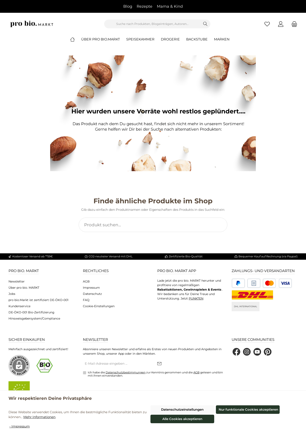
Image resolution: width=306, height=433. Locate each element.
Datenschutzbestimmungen (126, 372)
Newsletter (16, 281)
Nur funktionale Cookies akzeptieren (248, 409)
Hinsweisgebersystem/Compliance (34, 318)
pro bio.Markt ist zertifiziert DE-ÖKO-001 (38, 300)
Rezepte (144, 6)
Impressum (91, 288)
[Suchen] (205, 24)
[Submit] (159, 363)
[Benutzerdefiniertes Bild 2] (254, 283)
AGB (86, 281)
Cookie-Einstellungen (99, 306)
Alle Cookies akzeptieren (182, 419)
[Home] (75, 39)
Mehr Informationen (39, 417)
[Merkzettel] (267, 24)
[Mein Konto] (280, 24)
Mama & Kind (170, 6)
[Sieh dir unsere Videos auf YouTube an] (257, 352)
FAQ (86, 300)
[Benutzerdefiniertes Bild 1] (238, 283)
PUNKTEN (196, 298)
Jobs (11, 294)
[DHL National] (252, 295)
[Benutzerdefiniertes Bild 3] (277, 283)
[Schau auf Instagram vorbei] (247, 352)
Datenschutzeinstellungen (182, 409)
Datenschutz (92, 294)
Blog (127, 6)
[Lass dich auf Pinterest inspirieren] (267, 352)
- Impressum (19, 426)
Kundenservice (19, 306)
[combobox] (152, 24)
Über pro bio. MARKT (23, 288)
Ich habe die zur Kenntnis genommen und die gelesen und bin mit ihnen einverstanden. (155, 374)
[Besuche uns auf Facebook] (236, 352)
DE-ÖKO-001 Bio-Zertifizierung (31, 312)
